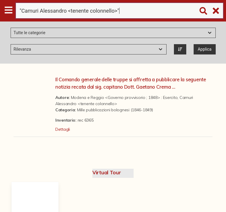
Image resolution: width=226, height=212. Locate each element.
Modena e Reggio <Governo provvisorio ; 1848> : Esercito (124, 97)
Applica (205, 49)
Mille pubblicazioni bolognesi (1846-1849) (115, 109)
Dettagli (62, 129)
